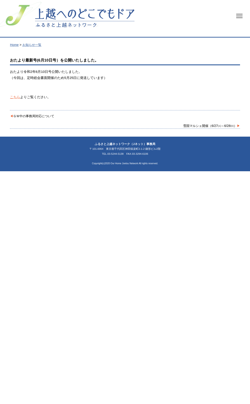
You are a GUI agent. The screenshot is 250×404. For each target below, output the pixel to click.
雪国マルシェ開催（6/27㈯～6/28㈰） (210, 126)
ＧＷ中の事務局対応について (33, 116)
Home (14, 45)
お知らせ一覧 (31, 45)
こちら (15, 97)
